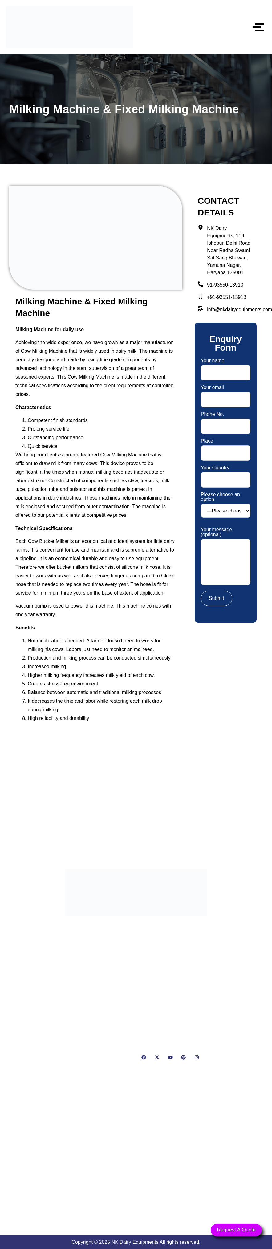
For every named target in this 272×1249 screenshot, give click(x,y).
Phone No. (225, 420)
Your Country (225, 473)
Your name (225, 366)
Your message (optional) (225, 556)
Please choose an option (225, 505)
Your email (225, 393)
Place (225, 447)
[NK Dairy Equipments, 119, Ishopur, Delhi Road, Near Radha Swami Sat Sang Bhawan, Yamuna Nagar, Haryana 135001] (136, 1157)
